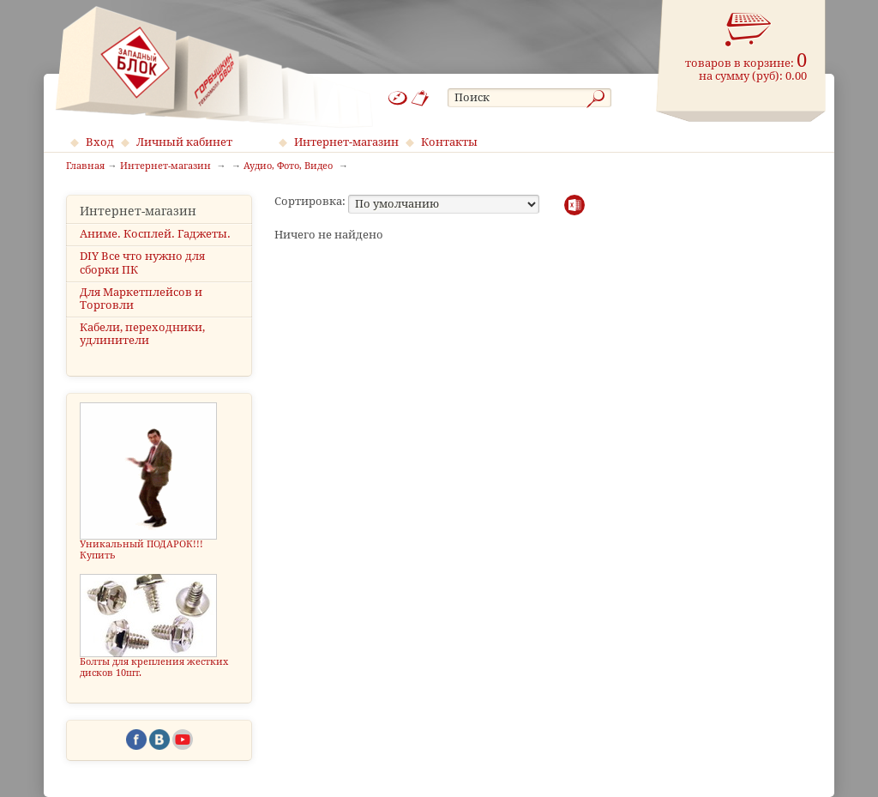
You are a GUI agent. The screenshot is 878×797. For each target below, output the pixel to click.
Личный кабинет (184, 142)
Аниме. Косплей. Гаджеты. (155, 233)
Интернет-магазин (346, 142)
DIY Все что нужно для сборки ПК (142, 262)
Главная (85, 166)
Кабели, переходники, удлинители (142, 334)
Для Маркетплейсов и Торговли (141, 298)
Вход (100, 142)
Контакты (449, 142)
